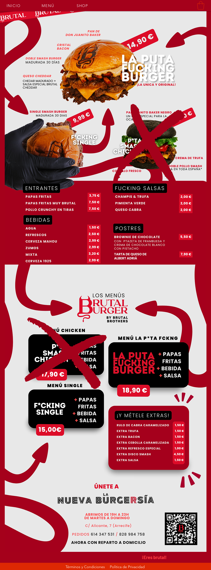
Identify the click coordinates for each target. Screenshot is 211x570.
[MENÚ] (48, 5)
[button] (200, 5)
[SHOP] (83, 5)
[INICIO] (14, 5)
